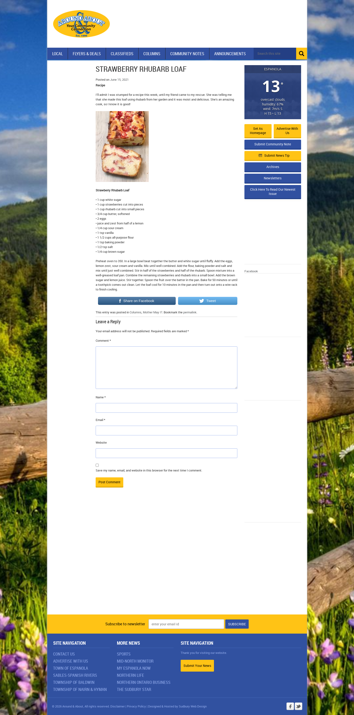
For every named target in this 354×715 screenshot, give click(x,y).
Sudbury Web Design (193, 706)
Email (100, 420)
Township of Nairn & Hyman (80, 689)
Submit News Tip (274, 155)
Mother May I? (152, 312)
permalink (189, 312)
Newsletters (272, 178)
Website (101, 442)
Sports (124, 654)
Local (57, 53)
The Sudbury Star (134, 689)
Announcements (230, 53)
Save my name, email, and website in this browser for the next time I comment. (149, 470)
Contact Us (64, 654)
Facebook (251, 271)
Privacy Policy (136, 706)
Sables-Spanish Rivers (75, 675)
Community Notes (187, 53)
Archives (272, 166)
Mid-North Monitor (135, 661)
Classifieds (122, 53)
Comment (103, 340)
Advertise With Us (70, 661)
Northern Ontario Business (144, 682)
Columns (151, 53)
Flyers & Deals (87, 53)
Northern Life (130, 675)
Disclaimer (117, 706)
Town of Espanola (70, 668)
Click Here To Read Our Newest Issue (272, 191)
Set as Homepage (258, 130)
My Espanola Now (134, 668)
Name (101, 397)
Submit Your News (197, 665)
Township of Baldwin (73, 682)
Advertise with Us (287, 130)
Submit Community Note (272, 144)
